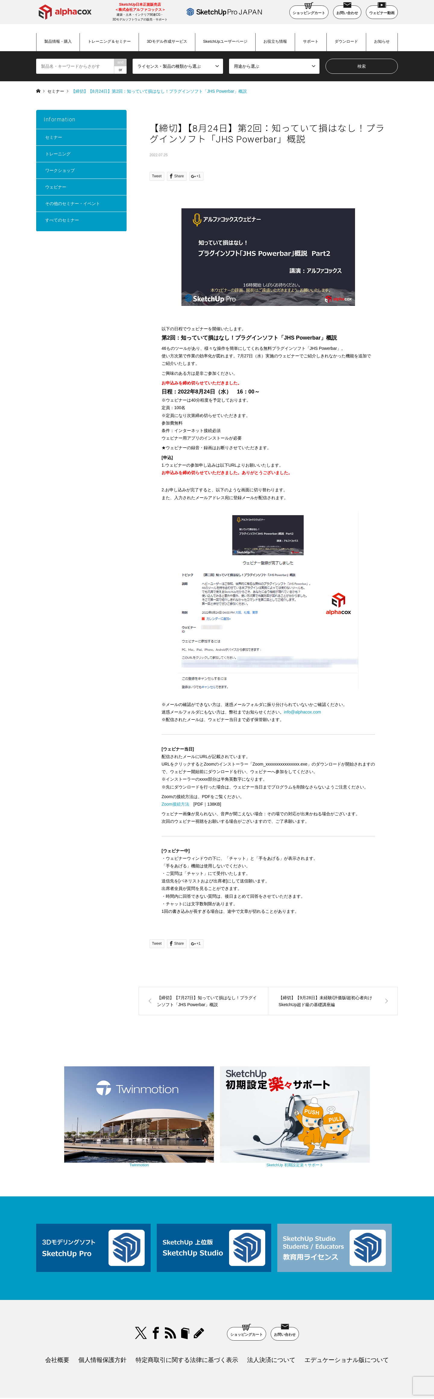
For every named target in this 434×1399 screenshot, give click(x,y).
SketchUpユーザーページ (225, 41)
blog (200, 1295)
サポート (311, 41)
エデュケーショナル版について (346, 1322)
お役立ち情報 (275, 41)
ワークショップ (60, 170)
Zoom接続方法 (175, 804)
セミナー (55, 91)
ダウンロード (346, 41)
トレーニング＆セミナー (109, 41)
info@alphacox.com (302, 712)
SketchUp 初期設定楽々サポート (268, 1128)
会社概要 (57, 1322)
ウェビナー (55, 187)
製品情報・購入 (58, 41)
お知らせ (382, 41)
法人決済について (271, 1322)
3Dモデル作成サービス (167, 41)
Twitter (141, 1295)
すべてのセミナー (62, 220)
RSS (171, 1295)
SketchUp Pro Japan (247, 1379)
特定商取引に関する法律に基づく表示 (187, 1322)
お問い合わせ (347, 10)
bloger (185, 1295)
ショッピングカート (309, 10)
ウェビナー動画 (382, 10)
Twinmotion (166, 1128)
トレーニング (58, 153)
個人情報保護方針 (102, 1322)
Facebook (156, 1295)
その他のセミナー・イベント (72, 203)
